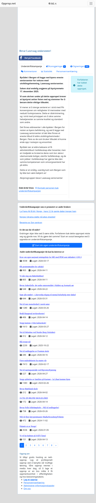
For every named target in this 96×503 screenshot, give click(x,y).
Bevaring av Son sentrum (31, 223)
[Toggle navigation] (91, 3)
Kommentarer (29, 71)
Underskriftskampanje (31, 66)
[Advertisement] (56, 28)
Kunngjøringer (56, 66)
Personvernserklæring (66, 71)
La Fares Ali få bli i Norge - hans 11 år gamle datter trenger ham (48, 211)
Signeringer (79, 66)
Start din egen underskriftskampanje (51, 245)
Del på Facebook (30, 58)
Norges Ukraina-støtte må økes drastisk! (37, 217)
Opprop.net (9, 3)
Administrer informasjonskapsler (39, 485)
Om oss (27, 488)
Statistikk (46, 71)
